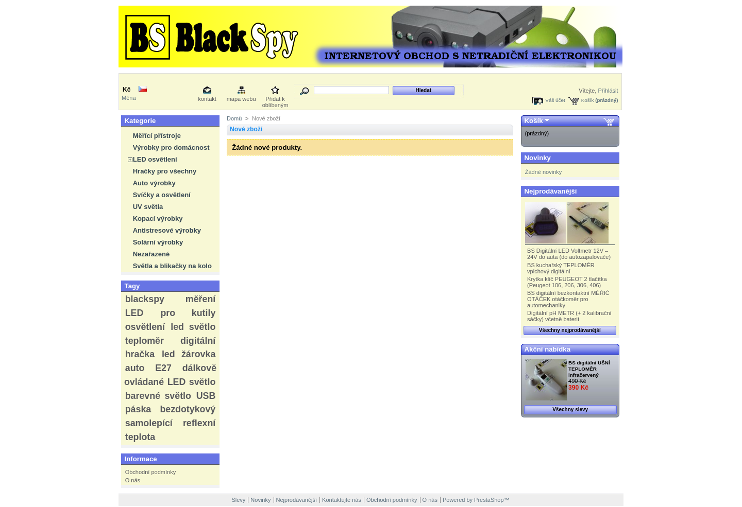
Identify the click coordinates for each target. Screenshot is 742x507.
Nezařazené (151, 254)
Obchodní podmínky (150, 472)
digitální (197, 341)
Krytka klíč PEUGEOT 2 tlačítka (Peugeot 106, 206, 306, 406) (566, 282)
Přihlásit (608, 91)
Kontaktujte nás (341, 500)
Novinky (538, 158)
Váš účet (555, 100)
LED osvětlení (155, 159)
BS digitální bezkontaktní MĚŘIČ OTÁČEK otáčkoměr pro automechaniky (568, 299)
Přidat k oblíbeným (275, 99)
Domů (234, 118)
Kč (126, 89)
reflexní (199, 423)
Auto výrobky (154, 183)
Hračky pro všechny (165, 171)
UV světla (148, 207)
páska (138, 409)
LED (134, 313)
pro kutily (187, 313)
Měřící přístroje (157, 135)
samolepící (149, 423)
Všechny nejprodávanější (570, 330)
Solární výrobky (158, 242)
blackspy (144, 299)
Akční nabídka (547, 349)
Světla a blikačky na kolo (172, 266)
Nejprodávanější (551, 191)
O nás (132, 480)
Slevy (238, 500)
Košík (587, 100)
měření (200, 299)
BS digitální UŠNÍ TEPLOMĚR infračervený (589, 369)
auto (135, 368)
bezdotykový (187, 409)
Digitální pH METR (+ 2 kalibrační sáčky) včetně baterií (569, 316)
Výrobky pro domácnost (171, 147)
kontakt (207, 99)
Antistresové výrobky (167, 230)
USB (206, 396)
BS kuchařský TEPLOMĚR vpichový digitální (561, 268)
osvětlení (145, 327)
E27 (163, 368)
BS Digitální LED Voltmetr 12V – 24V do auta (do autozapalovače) (569, 254)
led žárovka (188, 354)
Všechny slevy (570, 409)
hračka (140, 354)
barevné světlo (158, 396)
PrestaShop (488, 500)
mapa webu (241, 99)
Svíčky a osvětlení (162, 195)
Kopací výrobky (158, 218)
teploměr (144, 341)
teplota (140, 437)
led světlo (193, 327)
